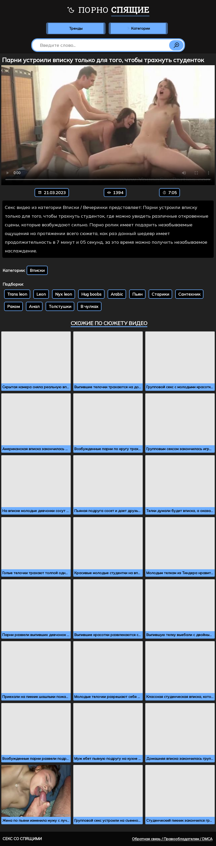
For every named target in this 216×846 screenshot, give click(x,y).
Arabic (117, 294)
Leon (41, 294)
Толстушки (60, 306)
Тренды (76, 28)
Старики (160, 294)
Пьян (137, 294)
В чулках (89, 306)
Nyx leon (63, 294)
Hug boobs (91, 294)
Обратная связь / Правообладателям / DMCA (172, 839)
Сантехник (189, 294)
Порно (108, 10)
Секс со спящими (22, 838)
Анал (34, 306)
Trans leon (17, 294)
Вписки (37, 270)
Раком (13, 306)
